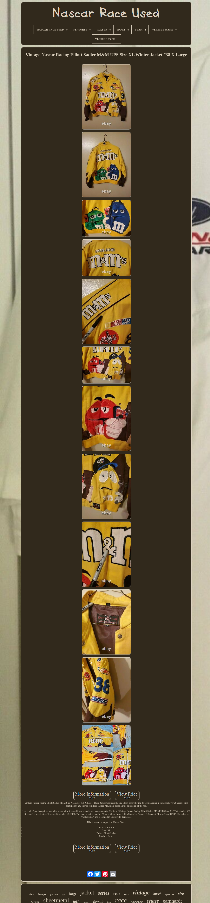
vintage (141, 892)
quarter (169, 894)
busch (157, 894)
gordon (54, 894)
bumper (42, 894)
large (72, 894)
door (31, 894)
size (181, 894)
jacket (87, 892)
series (103, 893)
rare (126, 894)
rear (116, 893)
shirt (63, 895)
